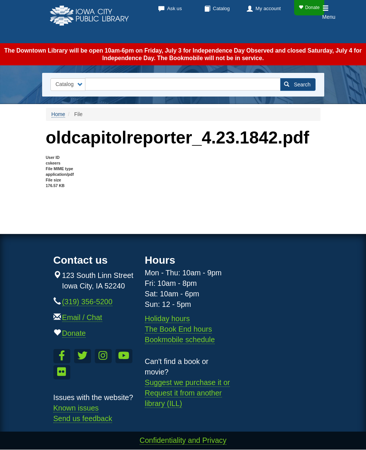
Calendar (168, 34)
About (251, 34)
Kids (283, 34)
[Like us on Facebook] (61, 356)
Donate (309, 7)
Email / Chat (82, 317)
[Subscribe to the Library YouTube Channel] (123, 356)
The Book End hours (178, 329)
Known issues (76, 408)
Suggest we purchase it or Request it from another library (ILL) (187, 393)
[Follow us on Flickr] (61, 372)
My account (268, 8)
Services (212, 34)
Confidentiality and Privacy (183, 440)
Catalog (221, 8)
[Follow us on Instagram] (103, 356)
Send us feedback (82, 418)
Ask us (174, 8)
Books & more (115, 34)
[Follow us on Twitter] (82, 356)
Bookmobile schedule (180, 339)
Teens (309, 34)
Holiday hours (167, 318)
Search (297, 85)
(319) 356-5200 (87, 301)
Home (58, 114)
